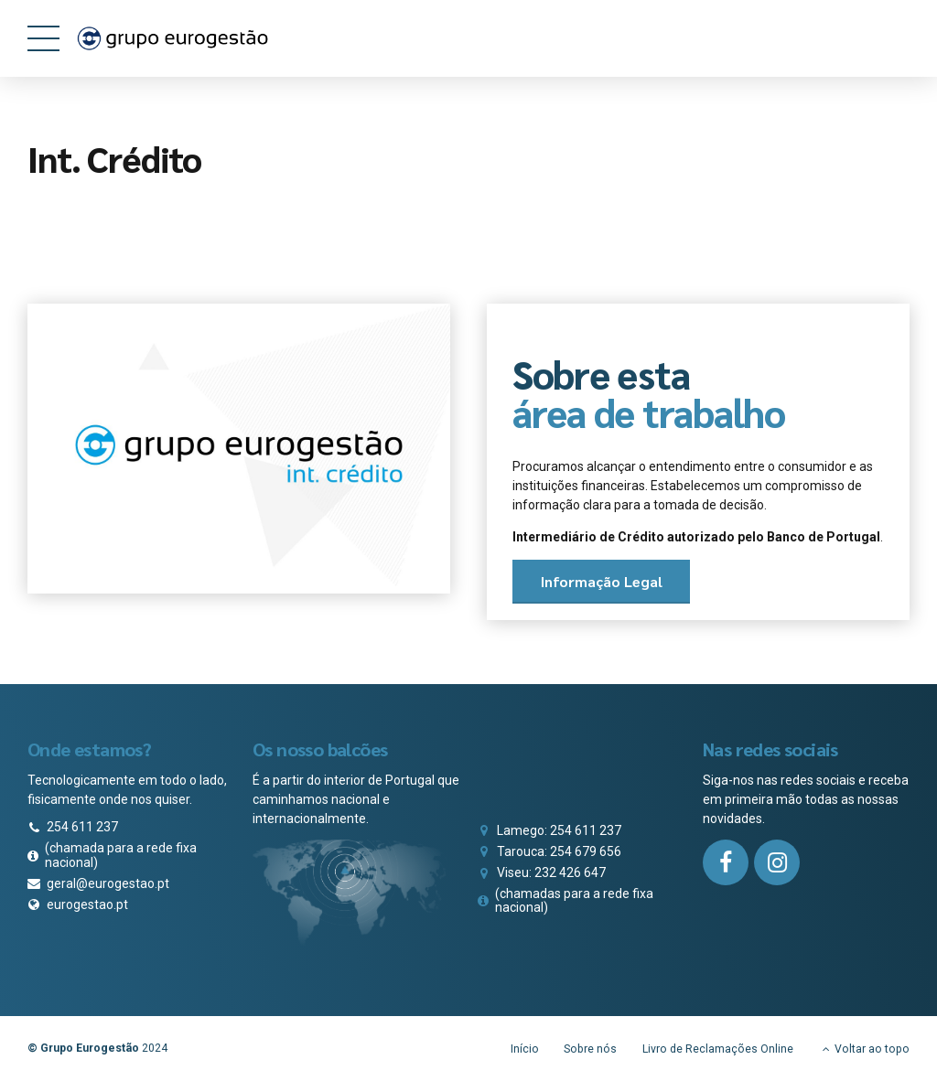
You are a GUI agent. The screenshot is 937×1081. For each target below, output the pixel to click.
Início (525, 1049)
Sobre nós (590, 1049)
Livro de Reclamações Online (717, 1049)
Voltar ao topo (872, 1049)
